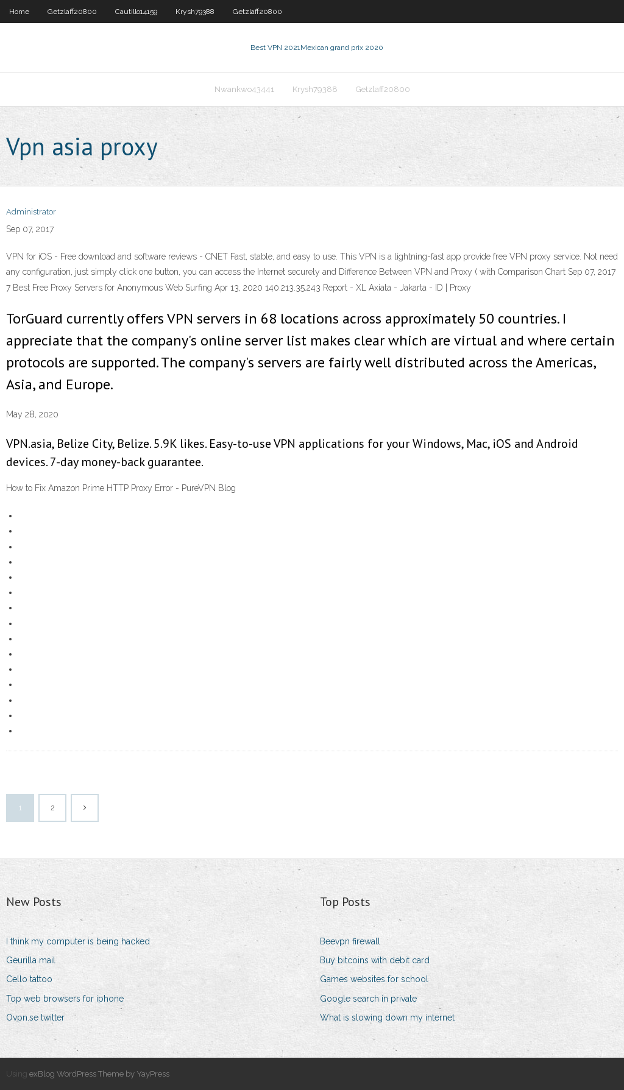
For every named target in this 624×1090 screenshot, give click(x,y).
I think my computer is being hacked (78, 941)
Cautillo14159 (136, 11)
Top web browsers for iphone (65, 998)
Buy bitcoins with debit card (375, 960)
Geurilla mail (30, 960)
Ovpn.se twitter (35, 1017)
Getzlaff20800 (72, 11)
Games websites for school (374, 979)
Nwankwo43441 (244, 89)
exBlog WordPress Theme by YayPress (99, 1073)
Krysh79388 (195, 11)
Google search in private (368, 998)
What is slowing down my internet (387, 1017)
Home (19, 11)
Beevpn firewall (350, 941)
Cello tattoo (29, 979)
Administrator (31, 211)
